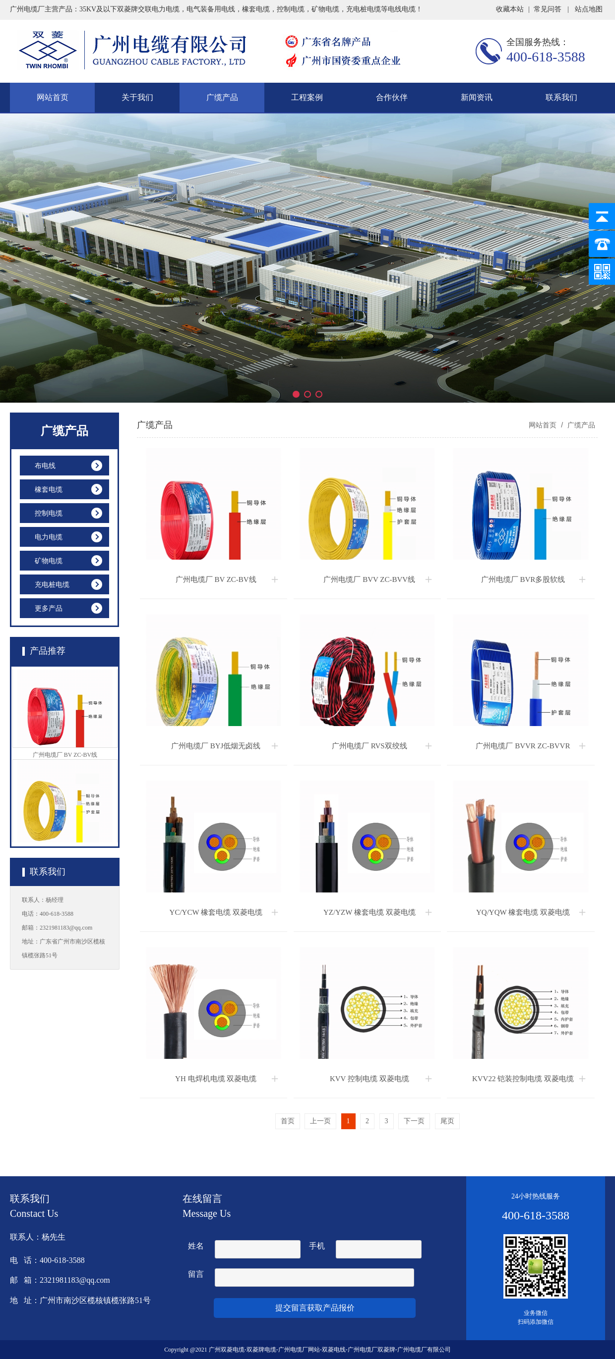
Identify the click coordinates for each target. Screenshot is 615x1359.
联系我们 (561, 97)
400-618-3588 (545, 56)
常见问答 (547, 9)
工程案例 (307, 97)
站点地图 (589, 9)
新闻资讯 (476, 97)
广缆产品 (222, 97)
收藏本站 (510, 9)
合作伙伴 (392, 97)
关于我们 (137, 97)
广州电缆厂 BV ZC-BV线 (65, 757)
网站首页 (52, 97)
